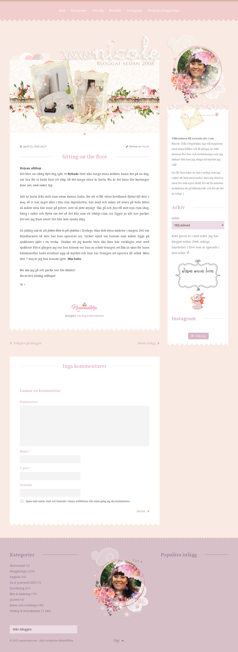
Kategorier (79, 10)
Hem (61, 10)
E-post (25, 468)
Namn (25, 451)
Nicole (145, 146)
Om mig (98, 10)
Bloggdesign (18, 571)
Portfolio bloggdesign (164, 10)
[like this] (21, 284)
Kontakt (115, 10)
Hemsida (26, 485)
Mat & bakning (20, 594)
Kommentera (29, 402)
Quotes (14, 599)
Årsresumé (17, 565)
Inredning (17, 588)
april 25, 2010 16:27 (35, 146)
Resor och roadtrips (23, 605)
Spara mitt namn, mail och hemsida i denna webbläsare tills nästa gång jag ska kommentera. (78, 501)
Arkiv (175, 218)
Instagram (134, 10)
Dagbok (15, 577)
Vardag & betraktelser (90, 316)
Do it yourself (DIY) (23, 582)
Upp (119, 640)
